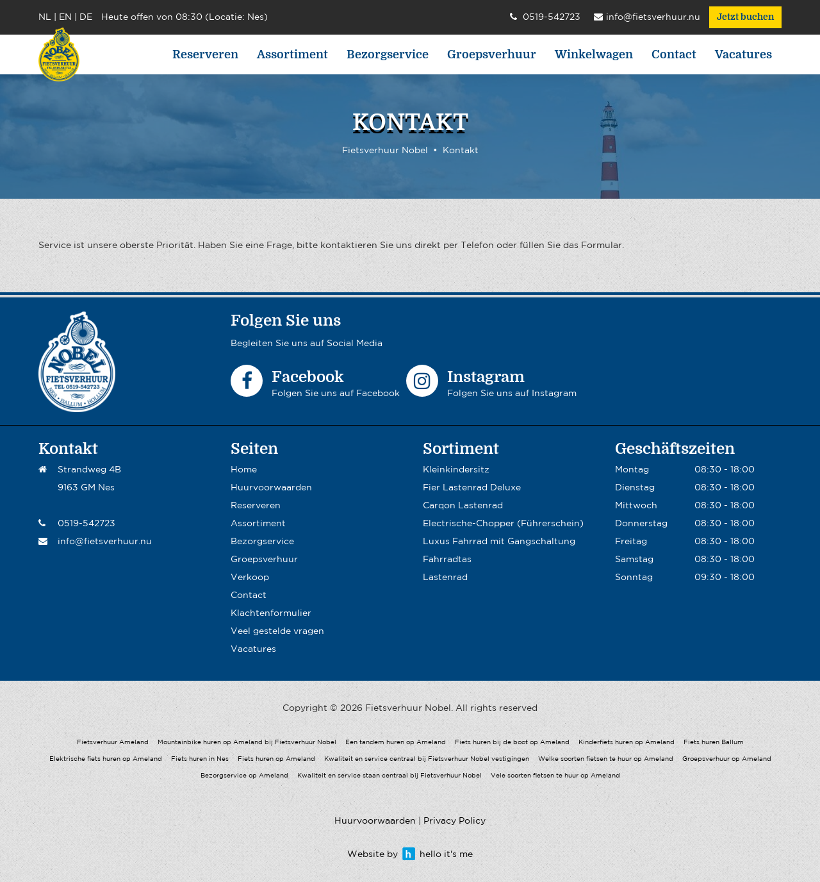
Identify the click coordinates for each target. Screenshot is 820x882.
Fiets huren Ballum (714, 742)
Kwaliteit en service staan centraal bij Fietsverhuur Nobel (389, 776)
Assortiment (292, 54)
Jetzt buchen (745, 17)
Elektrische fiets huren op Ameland (105, 759)
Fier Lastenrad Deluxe (472, 488)
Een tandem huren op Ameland (395, 742)
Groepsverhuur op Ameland (726, 759)
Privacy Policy (454, 821)
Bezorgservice (388, 54)
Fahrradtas (447, 559)
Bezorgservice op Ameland (244, 776)
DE (85, 17)
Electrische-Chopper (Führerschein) (503, 524)
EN (65, 17)
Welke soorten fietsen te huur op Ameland (605, 759)
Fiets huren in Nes (200, 759)
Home (244, 470)
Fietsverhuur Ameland (113, 742)
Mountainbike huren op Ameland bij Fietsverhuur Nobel (247, 742)
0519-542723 (545, 18)
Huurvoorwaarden (271, 488)
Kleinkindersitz (456, 470)
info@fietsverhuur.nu (647, 18)
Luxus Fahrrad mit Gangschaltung (499, 541)
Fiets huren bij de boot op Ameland (512, 742)
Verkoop (250, 577)
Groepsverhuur (491, 54)
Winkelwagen (594, 54)
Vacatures (743, 54)
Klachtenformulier (271, 613)
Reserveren (205, 54)
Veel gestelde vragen (277, 631)
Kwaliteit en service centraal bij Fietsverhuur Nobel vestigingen (426, 759)
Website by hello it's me (410, 854)
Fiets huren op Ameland (276, 759)
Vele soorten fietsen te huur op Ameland (555, 776)
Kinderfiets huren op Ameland (626, 742)
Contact (674, 54)
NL (44, 17)
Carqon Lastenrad (463, 506)
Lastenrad (445, 577)
